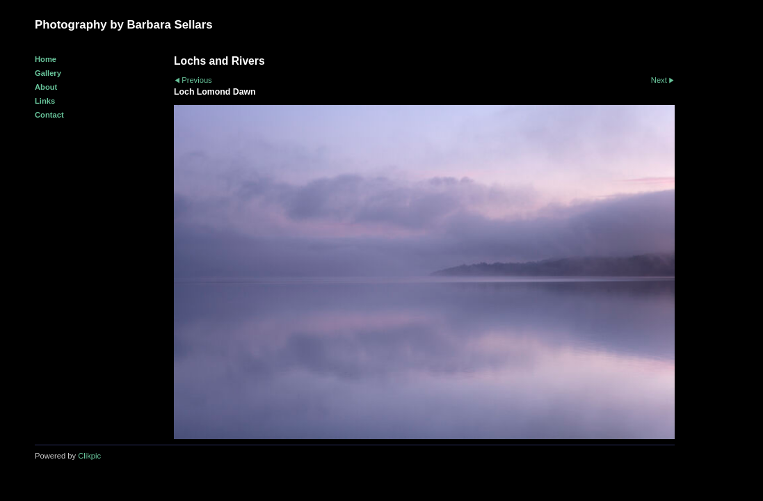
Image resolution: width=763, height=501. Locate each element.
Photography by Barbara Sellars (124, 24)
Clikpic (89, 456)
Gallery (48, 73)
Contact (49, 115)
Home (45, 59)
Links (45, 101)
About (46, 87)
